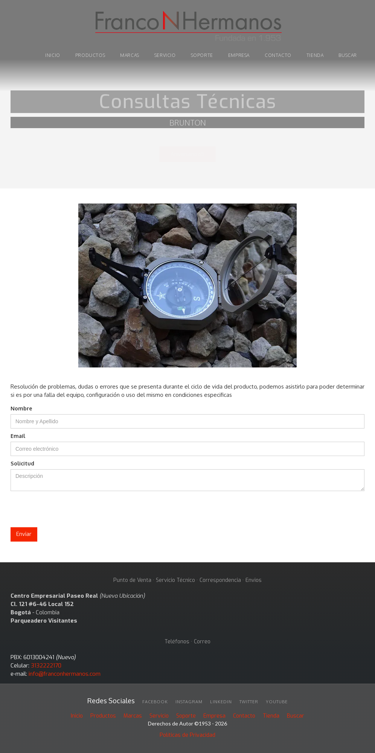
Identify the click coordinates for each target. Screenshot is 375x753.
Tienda (271, 715)
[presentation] (68, 509)
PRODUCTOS (90, 55)
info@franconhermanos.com (65, 674)
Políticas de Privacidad (187, 735)
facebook (155, 701)
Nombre (21, 408)
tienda (315, 55)
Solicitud (22, 463)
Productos (103, 715)
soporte (202, 55)
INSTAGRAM (189, 701)
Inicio (77, 715)
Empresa (239, 55)
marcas (129, 55)
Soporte (186, 715)
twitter (248, 701)
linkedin (221, 701)
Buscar (295, 715)
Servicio (165, 55)
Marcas (132, 715)
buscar (347, 55)
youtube (277, 701)
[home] (187, 27)
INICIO (52, 55)
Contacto (278, 55)
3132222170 (46, 665)
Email (18, 436)
